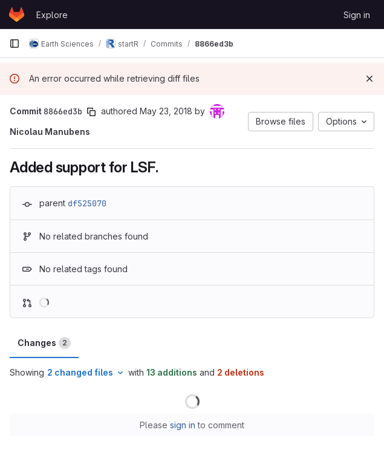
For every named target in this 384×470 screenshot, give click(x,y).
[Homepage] (17, 14)
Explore (52, 15)
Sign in (356, 15)
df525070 (87, 203)
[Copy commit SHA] (91, 112)
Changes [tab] (44, 343)
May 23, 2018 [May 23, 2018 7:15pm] (166, 111)
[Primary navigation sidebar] (14, 43)
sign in (182, 425)
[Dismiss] (369, 78)
